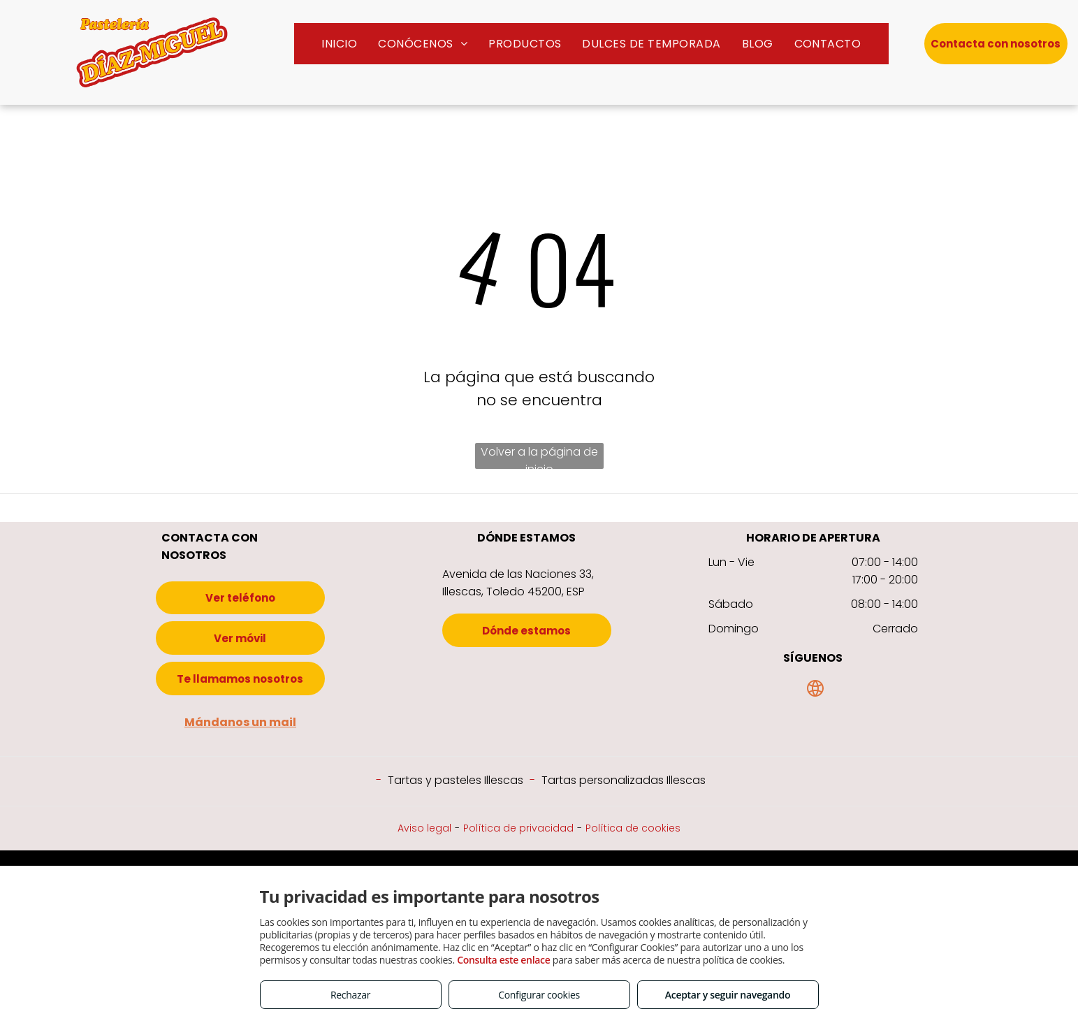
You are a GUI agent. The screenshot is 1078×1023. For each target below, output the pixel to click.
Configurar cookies (539, 994)
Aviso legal (424, 828)
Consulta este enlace (503, 959)
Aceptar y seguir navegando (727, 994)
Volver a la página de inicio (539, 456)
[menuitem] (339, 43)
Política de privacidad (518, 828)
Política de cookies (632, 828)
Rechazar (350, 994)
